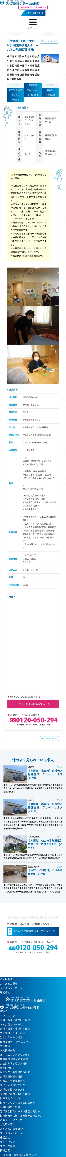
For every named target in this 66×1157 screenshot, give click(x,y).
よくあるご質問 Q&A (11, 1129)
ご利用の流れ (7, 979)
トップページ (7, 1016)
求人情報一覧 (7, 1050)
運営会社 (5, 992)
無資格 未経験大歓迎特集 (14, 1059)
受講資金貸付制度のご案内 (15, 1094)
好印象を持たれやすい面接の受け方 (20, 1111)
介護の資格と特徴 (10, 1107)
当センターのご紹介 (11, 1037)
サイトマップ (7, 1142)
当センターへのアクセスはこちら (31, 964)
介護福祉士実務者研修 (12, 1081)
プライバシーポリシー (12, 988)
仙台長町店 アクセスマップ (15, 1042)
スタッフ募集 (7, 1146)
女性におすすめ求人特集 (13, 1063)
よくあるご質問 (8, 983)
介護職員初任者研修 (11, 1076)
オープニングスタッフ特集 (15, 1055)
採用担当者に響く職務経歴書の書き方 (21, 1115)
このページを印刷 (50, 41)
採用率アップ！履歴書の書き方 (17, 1103)
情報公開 (5, 1150)
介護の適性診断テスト (12, 1089)
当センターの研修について (15, 1072)
